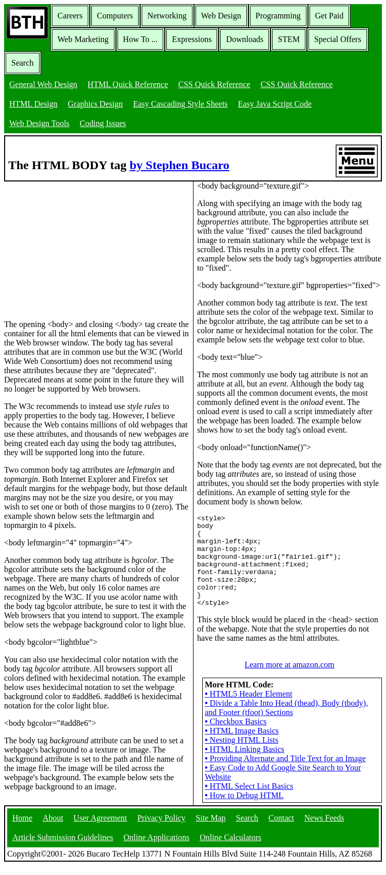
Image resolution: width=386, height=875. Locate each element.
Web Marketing (83, 39)
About (53, 827)
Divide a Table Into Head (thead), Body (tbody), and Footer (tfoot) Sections (286, 709)
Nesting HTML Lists (241, 741)
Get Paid (329, 15)
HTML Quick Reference (128, 84)
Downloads (244, 39)
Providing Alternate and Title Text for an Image (285, 759)
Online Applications (156, 846)
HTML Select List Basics (249, 787)
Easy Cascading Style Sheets (180, 103)
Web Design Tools (39, 123)
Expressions (191, 39)
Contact (281, 827)
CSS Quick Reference (214, 84)
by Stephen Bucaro (179, 165)
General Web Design (43, 84)
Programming (278, 15)
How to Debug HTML (244, 796)
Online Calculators (230, 846)
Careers (70, 15)
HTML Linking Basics (244, 750)
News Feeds (324, 827)
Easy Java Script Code (275, 103)
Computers (115, 15)
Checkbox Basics (235, 722)
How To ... (140, 39)
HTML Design (33, 103)
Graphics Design (95, 103)
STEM (289, 39)
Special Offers (337, 39)
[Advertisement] (81, 245)
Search (22, 62)
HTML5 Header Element (248, 694)
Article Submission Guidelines (62, 846)
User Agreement (100, 827)
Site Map (210, 827)
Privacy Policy (162, 827)
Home (22, 827)
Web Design (221, 15)
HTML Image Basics (242, 731)
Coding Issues (103, 123)
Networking (166, 15)
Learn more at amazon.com (289, 665)
